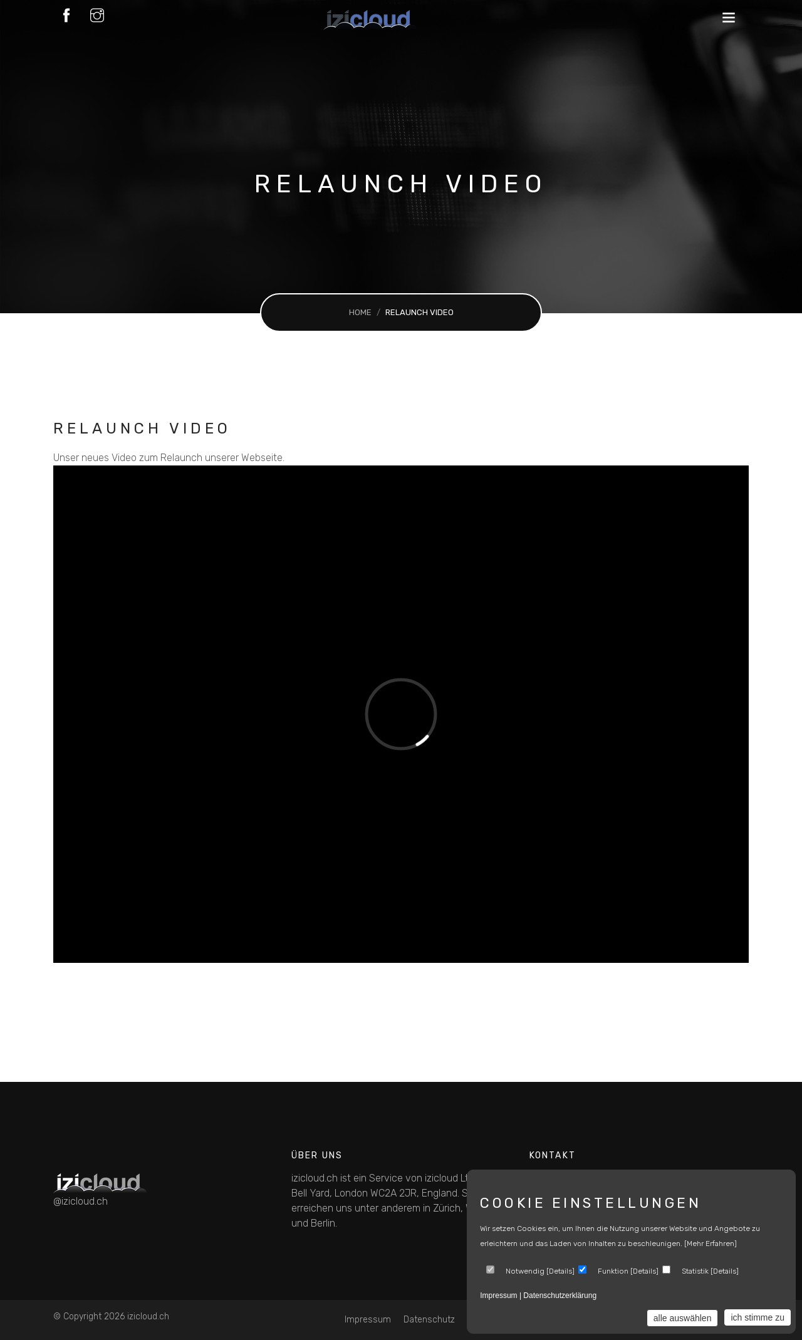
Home (360, 312)
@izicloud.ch (80, 1201)
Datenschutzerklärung (559, 1295)
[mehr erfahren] (710, 1243)
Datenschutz (429, 1319)
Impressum (368, 1319)
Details (560, 1271)
